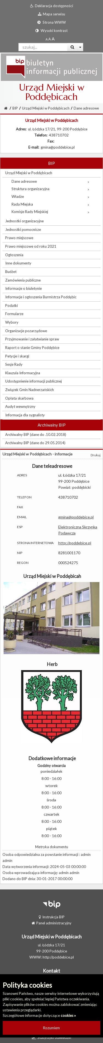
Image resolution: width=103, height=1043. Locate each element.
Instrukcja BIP (52, 917)
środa (51, 800)
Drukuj (96, 455)
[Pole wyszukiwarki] (43, 47)
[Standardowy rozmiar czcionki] (47, 39)
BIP (15, 108)
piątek (51, 828)
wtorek (51, 785)
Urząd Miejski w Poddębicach (45, 108)
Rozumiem (51, 1028)
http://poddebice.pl (74, 542)
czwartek (51, 814)
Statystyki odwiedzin (51, 1037)
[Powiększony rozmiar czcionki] (49, 39)
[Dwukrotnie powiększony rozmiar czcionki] (53, 39)
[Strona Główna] (5, 108)
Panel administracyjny (51, 923)
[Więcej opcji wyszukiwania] (80, 47)
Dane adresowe (86, 108)
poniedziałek (51, 771)
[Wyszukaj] (72, 47)
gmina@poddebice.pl (76, 517)
